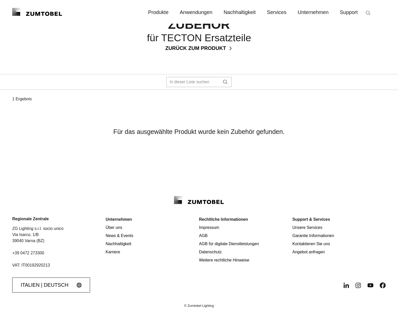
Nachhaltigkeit (239, 12)
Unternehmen (313, 12)
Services (277, 12)
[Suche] (368, 13)
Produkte (158, 12)
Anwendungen (196, 12)
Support (349, 12)
